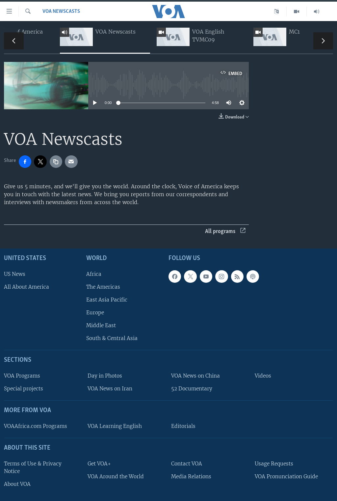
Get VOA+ (99, 464)
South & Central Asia (112, 338)
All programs (225, 231)
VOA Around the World (116, 476)
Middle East (101, 325)
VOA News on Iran (110, 388)
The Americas (103, 287)
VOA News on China (195, 376)
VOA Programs (22, 376)
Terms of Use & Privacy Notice (33, 467)
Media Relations (191, 476)
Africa (93, 274)
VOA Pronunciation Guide (286, 476)
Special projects (23, 388)
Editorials (183, 426)
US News (14, 274)
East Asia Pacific (106, 300)
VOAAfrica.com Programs (35, 426)
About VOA (17, 484)
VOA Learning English (115, 426)
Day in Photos (105, 376)
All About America (26, 287)
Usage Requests (274, 464)
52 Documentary (191, 388)
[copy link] (56, 161)
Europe (95, 312)
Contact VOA (186, 464)
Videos (263, 376)
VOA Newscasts (61, 11)
